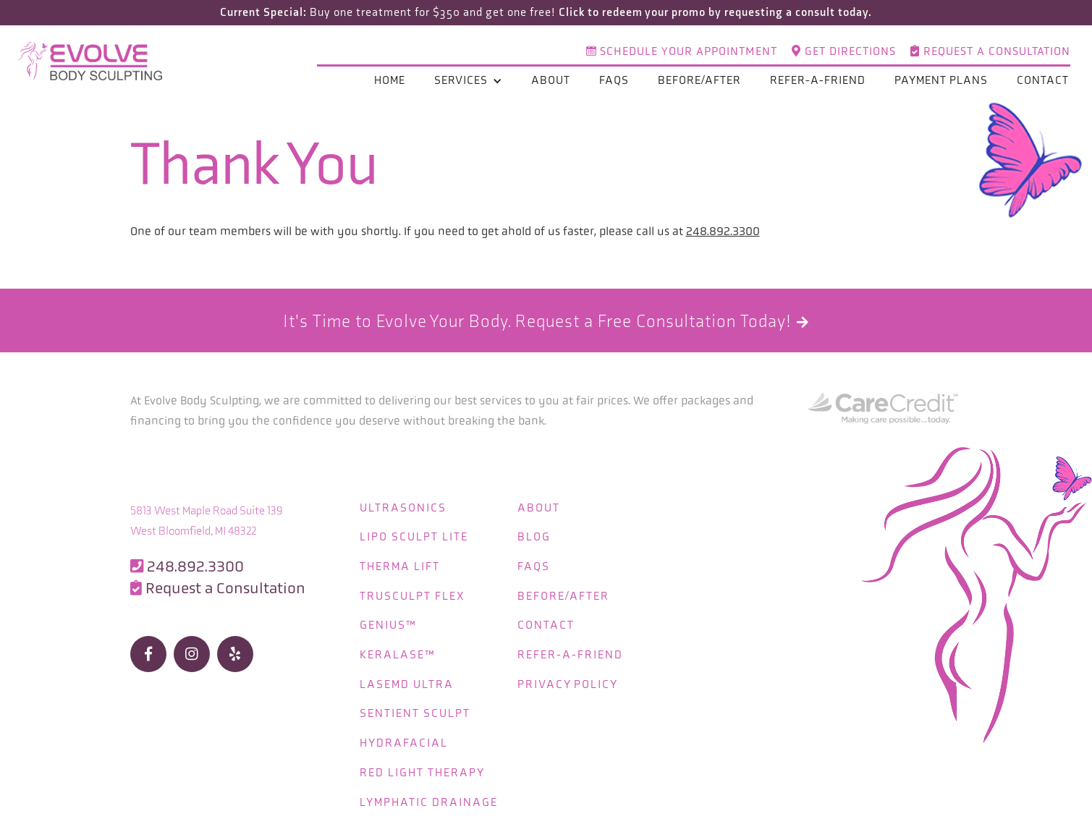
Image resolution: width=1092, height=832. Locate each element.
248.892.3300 (723, 231)
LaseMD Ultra (407, 680)
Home (389, 81)
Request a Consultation (990, 52)
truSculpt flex (412, 593)
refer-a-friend (817, 81)
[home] (94, 62)
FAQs (614, 81)
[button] (468, 82)
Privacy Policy (570, 680)
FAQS (536, 564)
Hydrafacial (404, 737)
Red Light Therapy (422, 766)
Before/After (699, 81)
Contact (1043, 81)
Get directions (844, 52)
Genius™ (388, 622)
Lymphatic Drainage (429, 795)
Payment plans (941, 81)
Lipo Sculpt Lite (414, 535)
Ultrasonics (403, 506)
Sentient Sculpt (415, 709)
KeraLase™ (398, 651)
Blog (536, 535)
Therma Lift (400, 564)
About (550, 81)
